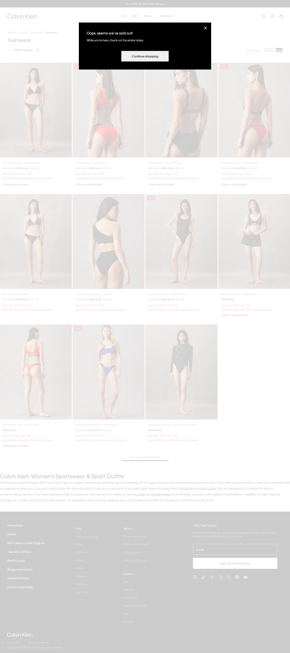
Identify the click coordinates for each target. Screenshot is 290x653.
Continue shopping (145, 56)
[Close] (205, 27)
